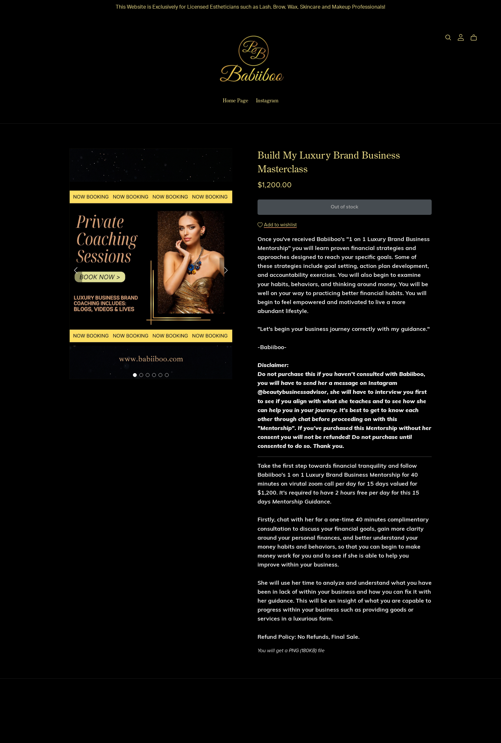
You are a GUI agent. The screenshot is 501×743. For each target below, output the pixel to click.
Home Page (235, 100)
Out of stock (344, 207)
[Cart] (476, 38)
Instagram (267, 100)
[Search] (448, 38)
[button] (75, 270)
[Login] (461, 37)
